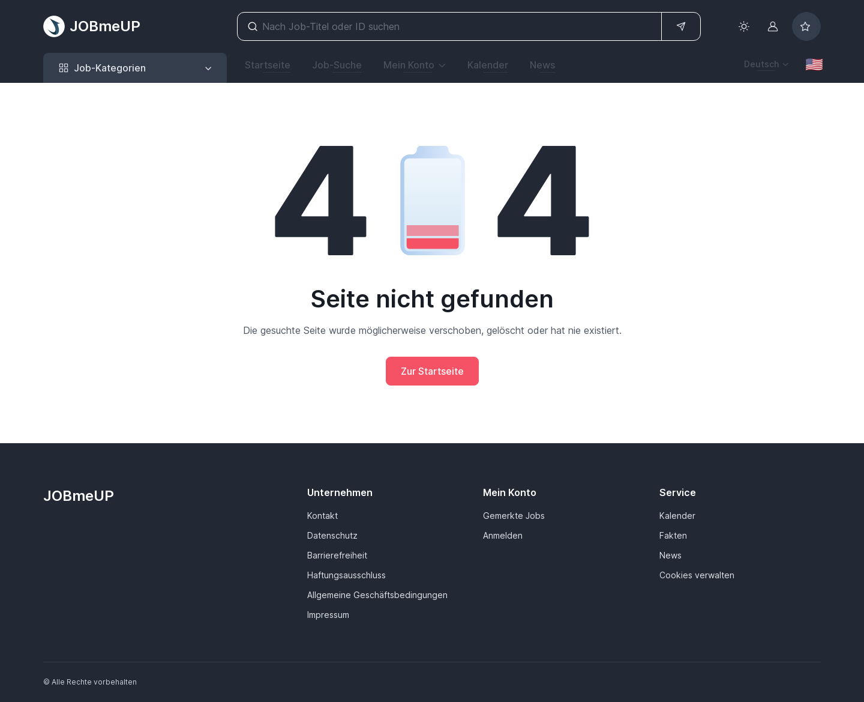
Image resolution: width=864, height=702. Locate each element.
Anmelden (503, 535)
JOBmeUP (91, 26)
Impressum (328, 615)
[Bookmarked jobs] (806, 26)
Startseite (267, 65)
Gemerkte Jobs (514, 515)
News (542, 65)
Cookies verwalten (696, 575)
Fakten (673, 535)
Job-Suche (337, 65)
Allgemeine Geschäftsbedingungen (377, 595)
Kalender (487, 65)
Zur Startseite (432, 371)
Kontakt (322, 515)
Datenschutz (332, 535)
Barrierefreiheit (337, 555)
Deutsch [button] (761, 64)
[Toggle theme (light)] (744, 26)
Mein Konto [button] (408, 65)
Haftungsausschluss (346, 575)
